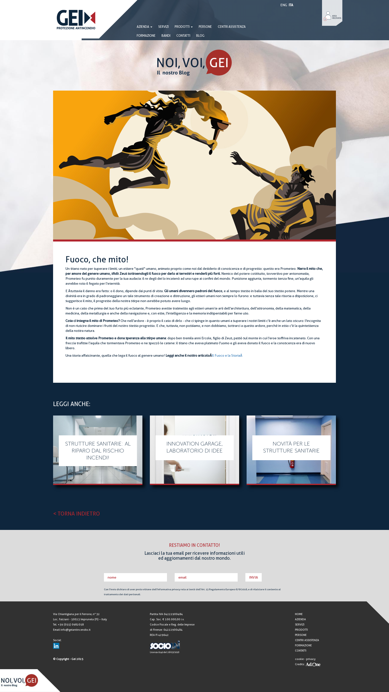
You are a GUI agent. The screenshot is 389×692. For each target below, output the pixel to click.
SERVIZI (163, 27)
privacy (311, 659)
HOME (299, 614)
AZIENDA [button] (144, 27)
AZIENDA (300, 619)
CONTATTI (183, 35)
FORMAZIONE (146, 35)
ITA (291, 5)
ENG (283, 5)
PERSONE (205, 27)
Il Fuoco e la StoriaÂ (227, 355)
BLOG (200, 35)
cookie (299, 659)
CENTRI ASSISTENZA (232, 27)
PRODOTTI (184, 27)
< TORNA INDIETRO (76, 513)
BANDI (166, 35)
